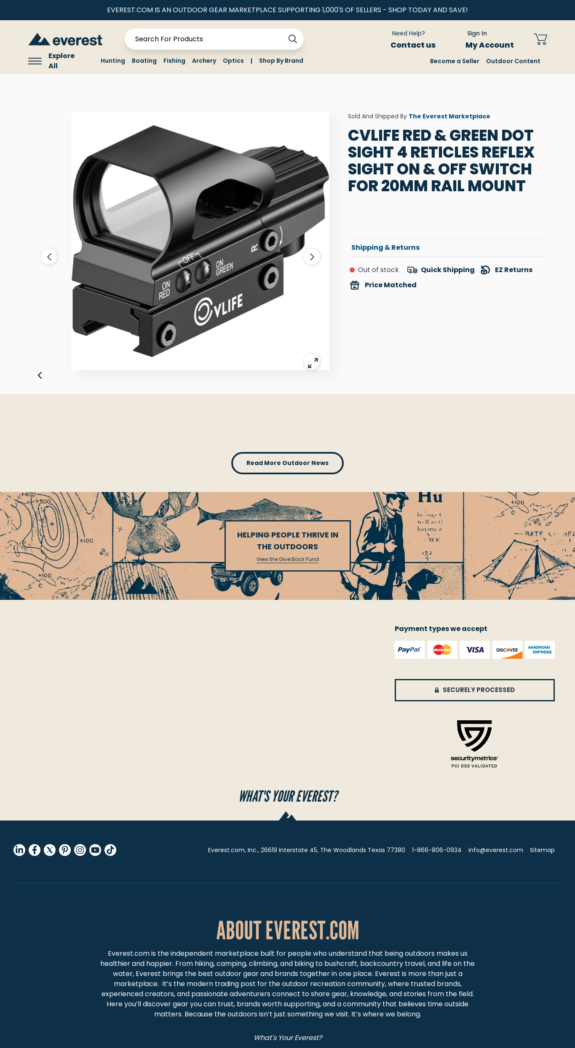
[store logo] (65, 39)
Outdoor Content (513, 61)
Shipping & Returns (385, 247)
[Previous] (40, 377)
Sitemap (542, 850)
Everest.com (129, 953)
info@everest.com (495, 850)
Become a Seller (454, 61)
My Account (494, 45)
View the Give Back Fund (288, 559)
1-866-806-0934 (437, 850)
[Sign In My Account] (484, 39)
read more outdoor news (287, 463)
